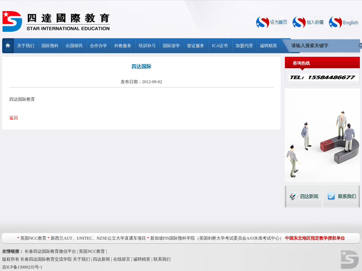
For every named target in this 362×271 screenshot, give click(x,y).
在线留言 (121, 259)
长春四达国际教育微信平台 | (52, 251)
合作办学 (98, 45)
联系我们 (162, 259)
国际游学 (171, 45)
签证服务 (195, 45)
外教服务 (122, 45)
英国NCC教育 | (93, 251)
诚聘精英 (268, 45)
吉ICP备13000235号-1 (22, 267)
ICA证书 (220, 45)
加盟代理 (244, 45)
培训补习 (147, 45)
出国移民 (74, 45)
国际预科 (50, 45)
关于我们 (25, 45)
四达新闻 (101, 259)
